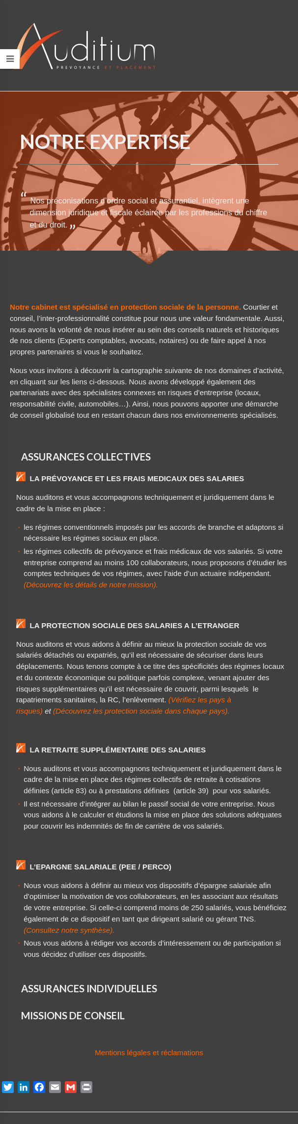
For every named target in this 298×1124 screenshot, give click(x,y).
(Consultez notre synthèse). (69, 930)
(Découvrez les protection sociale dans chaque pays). (141, 711)
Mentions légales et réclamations (149, 1052)
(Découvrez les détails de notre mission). (91, 584)
